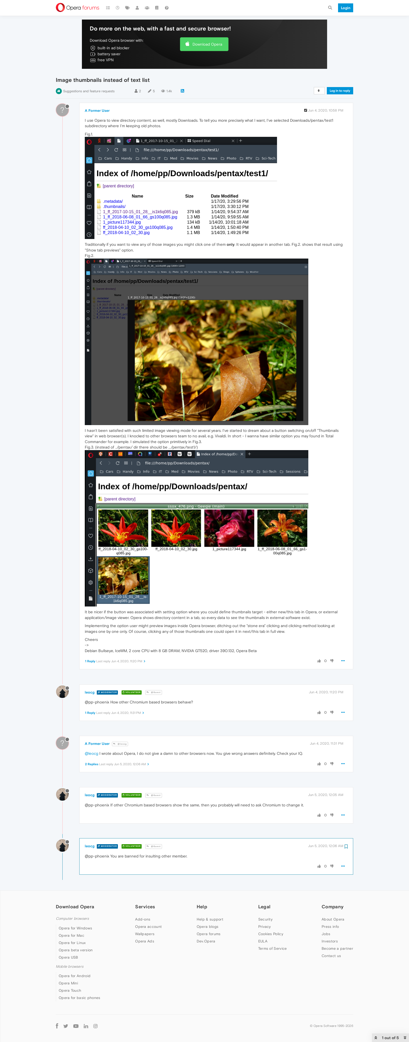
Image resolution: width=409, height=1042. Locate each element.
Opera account (148, 926)
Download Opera (207, 44)
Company (333, 906)
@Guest (154, 692)
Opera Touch (70, 990)
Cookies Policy (270, 934)
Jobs (326, 934)
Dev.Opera (206, 941)
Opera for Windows (75, 928)
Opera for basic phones (79, 998)
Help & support (210, 919)
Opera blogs (207, 926)
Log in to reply (340, 91)
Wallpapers (144, 934)
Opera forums (209, 934)
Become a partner (337, 948)
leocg (89, 692)
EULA (262, 941)
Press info (330, 926)
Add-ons (142, 919)
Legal (264, 906)
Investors (330, 941)
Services (145, 906)
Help (202, 906)
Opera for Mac (71, 935)
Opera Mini (68, 983)
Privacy (264, 926)
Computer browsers (72, 918)
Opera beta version (76, 950)
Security (265, 919)
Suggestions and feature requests (89, 91)
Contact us (331, 956)
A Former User (97, 110)
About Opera (333, 919)
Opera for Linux (72, 943)
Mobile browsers (69, 966)
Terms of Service (272, 948)
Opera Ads (144, 941)
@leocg (120, 744)
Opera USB (68, 957)
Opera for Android (75, 976)
